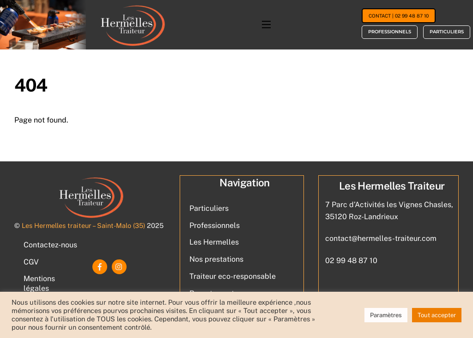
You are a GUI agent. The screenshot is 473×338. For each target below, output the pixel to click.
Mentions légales (39, 283)
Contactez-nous (50, 244)
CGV (31, 262)
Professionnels (389, 32)
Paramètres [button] (386, 315)
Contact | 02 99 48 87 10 (399, 15)
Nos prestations (216, 259)
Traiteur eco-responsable (232, 276)
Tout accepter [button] (437, 315)
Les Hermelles (214, 242)
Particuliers (447, 32)
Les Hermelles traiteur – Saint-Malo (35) (83, 225)
